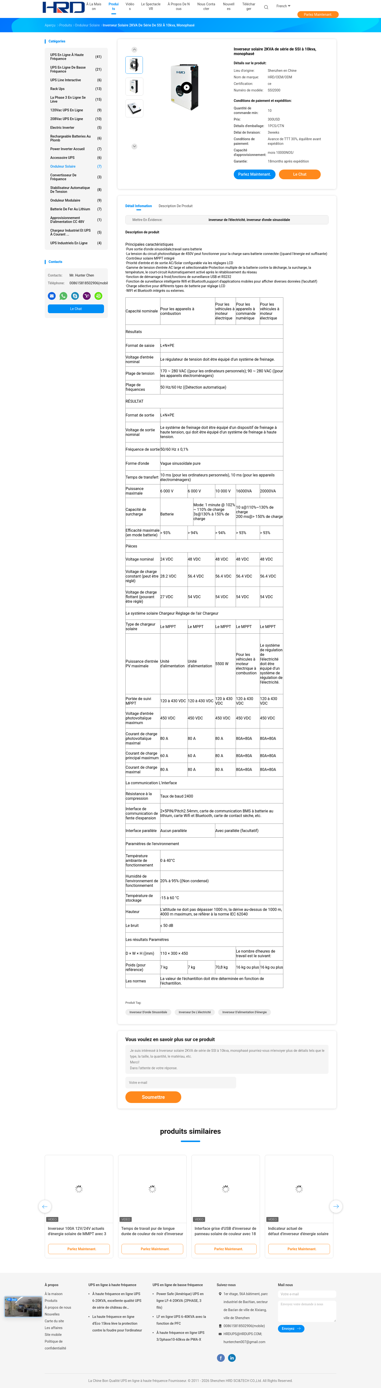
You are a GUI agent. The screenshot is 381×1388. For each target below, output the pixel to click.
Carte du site (54, 1321)
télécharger (248, 6)
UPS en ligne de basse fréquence (76, 69)
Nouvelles (52, 1314)
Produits (51, 1301)
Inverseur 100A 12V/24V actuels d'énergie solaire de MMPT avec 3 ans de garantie (77, 1233)
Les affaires (53, 1328)
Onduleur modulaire (76, 200)
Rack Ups (76, 88)
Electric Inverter (76, 127)
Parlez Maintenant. (318, 14)
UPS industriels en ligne (76, 243)
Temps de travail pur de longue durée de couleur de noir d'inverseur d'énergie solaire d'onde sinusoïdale (152, 1233)
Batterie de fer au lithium (76, 209)
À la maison (53, 1294)
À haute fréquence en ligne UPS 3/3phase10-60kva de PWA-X (180, 1336)
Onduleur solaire (76, 166)
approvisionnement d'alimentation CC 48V (76, 220)
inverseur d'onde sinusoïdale (148, 1012)
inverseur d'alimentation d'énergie (244, 1012)
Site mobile (53, 1335)
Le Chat (76, 309)
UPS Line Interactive (76, 80)
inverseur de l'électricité (195, 1012)
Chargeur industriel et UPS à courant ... (76, 232)
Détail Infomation (138, 206)
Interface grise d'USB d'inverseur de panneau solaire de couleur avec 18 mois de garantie (225, 1233)
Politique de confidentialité (55, 1344)
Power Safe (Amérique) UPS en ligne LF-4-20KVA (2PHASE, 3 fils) (180, 1300)
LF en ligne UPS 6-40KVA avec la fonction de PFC (181, 1320)
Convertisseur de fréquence (76, 177)
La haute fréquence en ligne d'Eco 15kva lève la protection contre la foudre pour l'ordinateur (117, 1323)
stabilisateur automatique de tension (76, 190)
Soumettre (153, 1097)
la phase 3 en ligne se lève (76, 99)
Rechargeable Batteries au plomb (76, 138)
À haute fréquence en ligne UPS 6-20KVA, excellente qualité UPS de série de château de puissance (116, 1301)
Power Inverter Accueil (76, 149)
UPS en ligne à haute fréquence (76, 57)
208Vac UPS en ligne (76, 118)
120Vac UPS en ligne (76, 110)
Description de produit (175, 206)
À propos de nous (58, 1307)
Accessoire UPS (76, 157)
